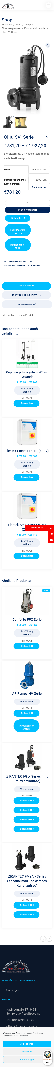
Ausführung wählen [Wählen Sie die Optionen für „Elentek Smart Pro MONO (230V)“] (27, 543)
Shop (18, 24)
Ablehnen (27, 1051)
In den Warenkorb (28, 210)
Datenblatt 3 (27, 819)
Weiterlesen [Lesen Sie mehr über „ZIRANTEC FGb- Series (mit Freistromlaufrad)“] (27, 789)
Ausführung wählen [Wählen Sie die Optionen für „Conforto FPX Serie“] (27, 633)
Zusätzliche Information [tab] (26, 295)
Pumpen (29, 24)
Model (7, 169)
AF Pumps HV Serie (27, 693)
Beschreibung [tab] (26, 286)
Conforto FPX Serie (27, 619)
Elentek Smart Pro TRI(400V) (27, 451)
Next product (49, 939)
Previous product (43, 939)
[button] (47, 45)
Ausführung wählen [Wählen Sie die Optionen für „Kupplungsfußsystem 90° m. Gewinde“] (27, 390)
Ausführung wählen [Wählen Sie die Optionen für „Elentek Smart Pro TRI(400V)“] (27, 464)
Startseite (7, 24)
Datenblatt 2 (27, 810)
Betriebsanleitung (17, 246)
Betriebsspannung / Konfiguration (15, 181)
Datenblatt (27, 403)
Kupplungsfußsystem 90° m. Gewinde (27, 374)
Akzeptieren (27, 1043)
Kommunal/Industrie (34, 28)
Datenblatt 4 (27, 829)
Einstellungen (27, 1059)
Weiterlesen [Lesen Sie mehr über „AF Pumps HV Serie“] (27, 701)
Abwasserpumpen (11, 28)
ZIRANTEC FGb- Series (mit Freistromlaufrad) (27, 779)
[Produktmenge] (28, 203)
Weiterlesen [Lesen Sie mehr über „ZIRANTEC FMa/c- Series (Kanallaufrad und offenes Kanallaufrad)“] (27, 893)
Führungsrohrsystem (17, 231)
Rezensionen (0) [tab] (27, 304)
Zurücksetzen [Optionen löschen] (39, 187)
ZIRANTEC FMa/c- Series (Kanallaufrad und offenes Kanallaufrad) (27, 881)
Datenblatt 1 (18, 218)
